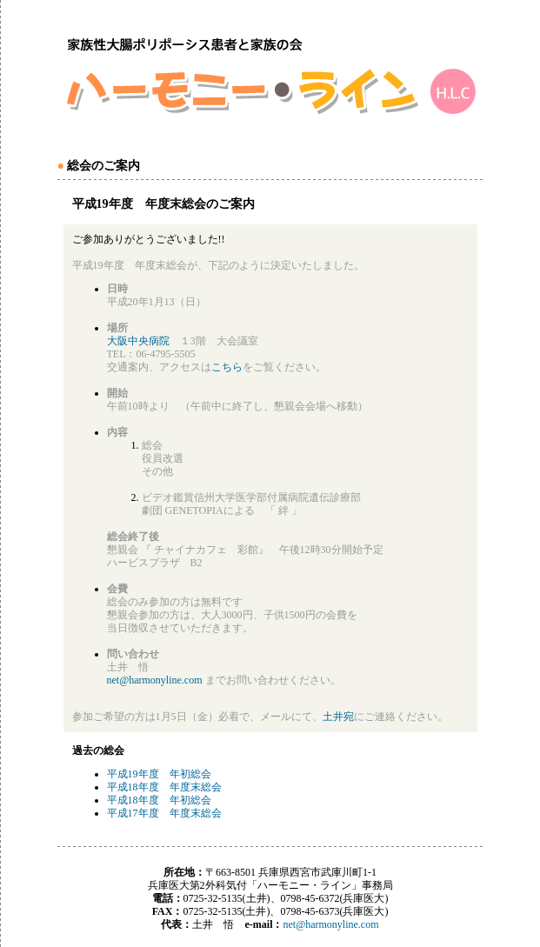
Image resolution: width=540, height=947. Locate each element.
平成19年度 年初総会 (159, 774)
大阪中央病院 (138, 341)
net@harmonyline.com (155, 680)
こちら (227, 367)
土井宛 (338, 716)
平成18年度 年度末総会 (164, 787)
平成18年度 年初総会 (159, 800)
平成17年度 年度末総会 (164, 813)
